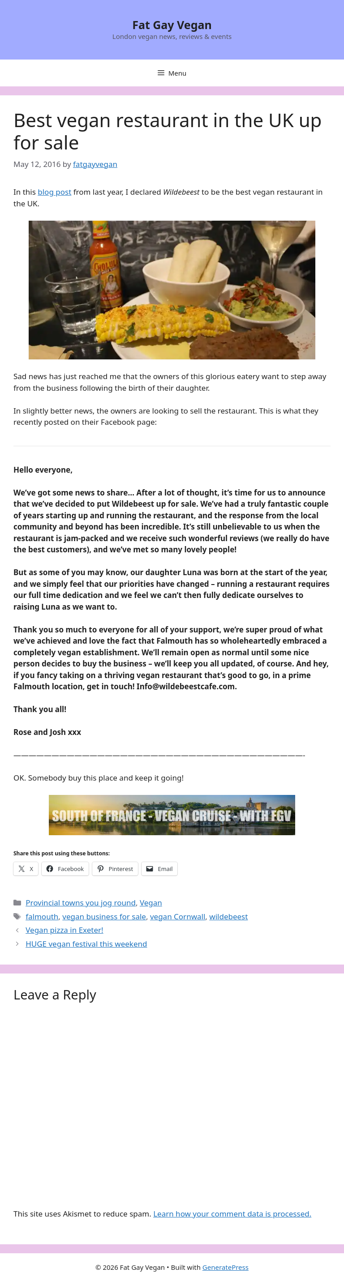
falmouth (42, 916)
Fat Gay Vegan (172, 24)
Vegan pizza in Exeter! (64, 930)
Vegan (151, 902)
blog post (54, 192)
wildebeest (228, 916)
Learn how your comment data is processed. (232, 1213)
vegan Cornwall (177, 916)
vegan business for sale (104, 916)
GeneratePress (225, 1267)
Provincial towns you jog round (81, 902)
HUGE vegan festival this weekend (86, 944)
